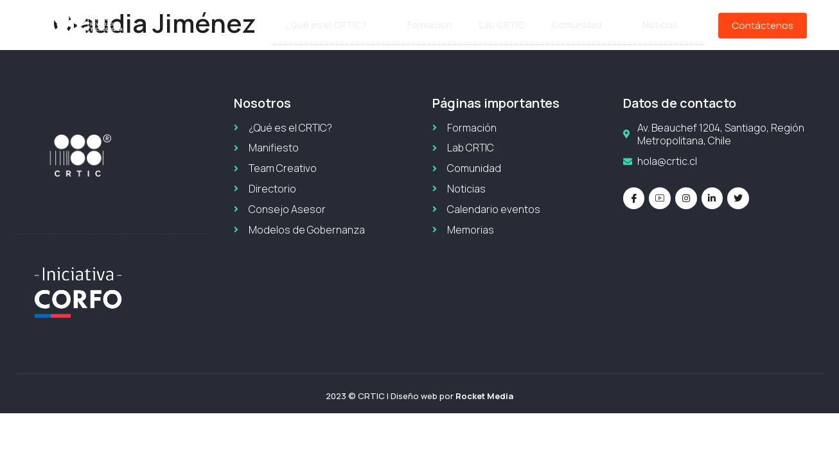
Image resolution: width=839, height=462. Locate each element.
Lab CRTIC (507, 25)
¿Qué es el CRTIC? (343, 25)
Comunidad (586, 25)
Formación (438, 25)
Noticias (668, 25)
